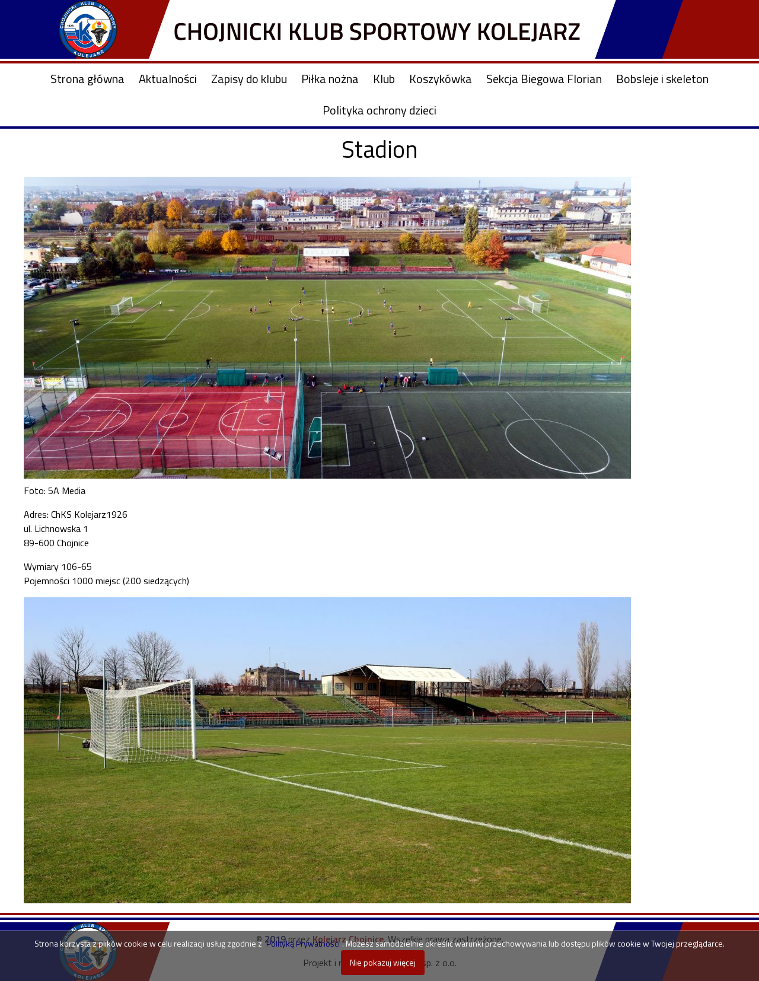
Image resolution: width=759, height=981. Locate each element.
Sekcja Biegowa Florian (544, 78)
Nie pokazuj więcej (383, 962)
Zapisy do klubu (249, 78)
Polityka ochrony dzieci (379, 110)
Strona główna (87, 78)
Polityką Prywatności (303, 943)
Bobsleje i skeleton (662, 78)
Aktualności (168, 78)
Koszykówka (440, 78)
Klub (384, 78)
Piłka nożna (330, 78)
